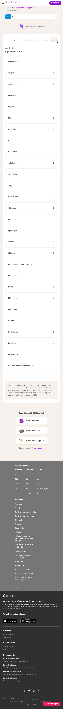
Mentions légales (36, 699)
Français (18, 524)
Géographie (19, 528)
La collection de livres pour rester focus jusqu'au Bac (19, 674)
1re (38, 479)
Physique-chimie (21, 565)
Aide (4, 649)
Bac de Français (42, 488)
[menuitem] (16, 39)
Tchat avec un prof (52, 704)
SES (16, 584)
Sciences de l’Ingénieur (23, 569)
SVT (16, 588)
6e (27, 474)
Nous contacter (8, 646)
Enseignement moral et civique (26, 512)
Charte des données (45, 701)
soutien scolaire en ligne (34, 604)
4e (27, 484)
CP (16, 474)
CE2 (16, 484)
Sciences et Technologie (24, 573)
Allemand (18, 504)
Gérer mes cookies (31, 704)
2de (38, 474)
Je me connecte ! (38, 448)
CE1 (16, 479)
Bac (38, 493)
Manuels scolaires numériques (12, 681)
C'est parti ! (55, 3)
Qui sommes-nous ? (9, 634)
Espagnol (18, 520)
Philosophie (19, 561)
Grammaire (28, 40)
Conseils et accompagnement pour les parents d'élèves (20, 668)
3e (27, 488)
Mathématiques (20, 551)
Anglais (17, 508)
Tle (38, 484)
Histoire (18, 532)
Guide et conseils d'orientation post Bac (15, 661)
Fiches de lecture (42, 40)
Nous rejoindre (7, 637)
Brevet (28, 493)
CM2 (16, 493)
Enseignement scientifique (24, 516)
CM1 (16, 488)
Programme (16, 40)
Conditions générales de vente (17, 701)
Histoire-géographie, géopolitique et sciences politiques (24, 538)
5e (27, 479)
